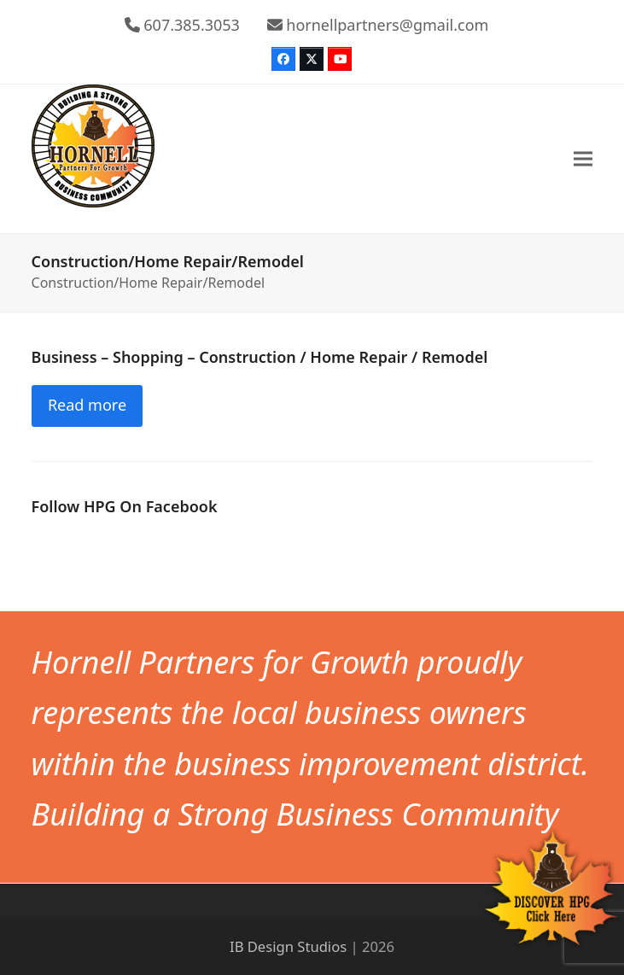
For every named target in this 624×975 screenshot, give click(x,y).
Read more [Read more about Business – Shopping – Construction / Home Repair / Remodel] (87, 404)
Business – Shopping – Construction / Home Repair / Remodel (260, 357)
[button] (583, 158)
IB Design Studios (288, 946)
